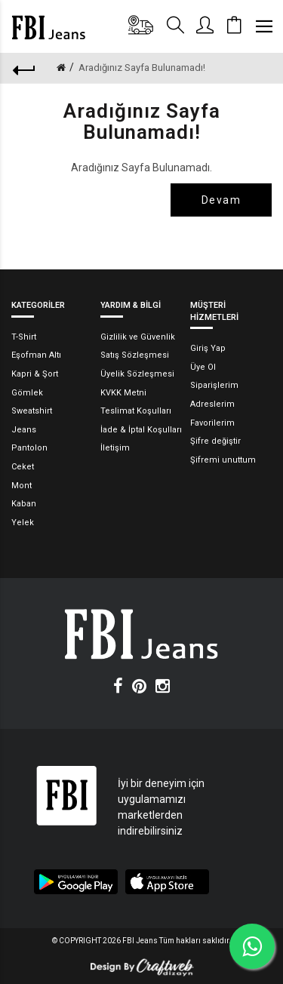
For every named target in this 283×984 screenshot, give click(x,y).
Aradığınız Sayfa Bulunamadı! (141, 67)
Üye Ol (203, 367)
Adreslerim (212, 404)
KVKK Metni (123, 393)
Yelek (22, 522)
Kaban (23, 504)
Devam (221, 200)
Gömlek (27, 393)
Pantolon (29, 448)
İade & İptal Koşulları (141, 430)
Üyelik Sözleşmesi (137, 374)
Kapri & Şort (34, 374)
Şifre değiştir (215, 441)
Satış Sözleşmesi (134, 355)
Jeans (23, 430)
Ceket (22, 467)
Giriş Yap (208, 348)
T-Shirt (23, 337)
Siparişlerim (214, 385)
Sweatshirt (31, 411)
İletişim (115, 448)
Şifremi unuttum (223, 460)
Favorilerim (212, 423)
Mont (21, 485)
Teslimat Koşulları (135, 411)
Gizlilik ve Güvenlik (137, 337)
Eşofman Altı (36, 355)
